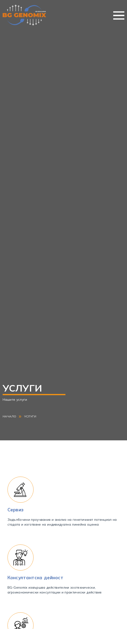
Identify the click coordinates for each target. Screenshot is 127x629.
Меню (118, 15)
